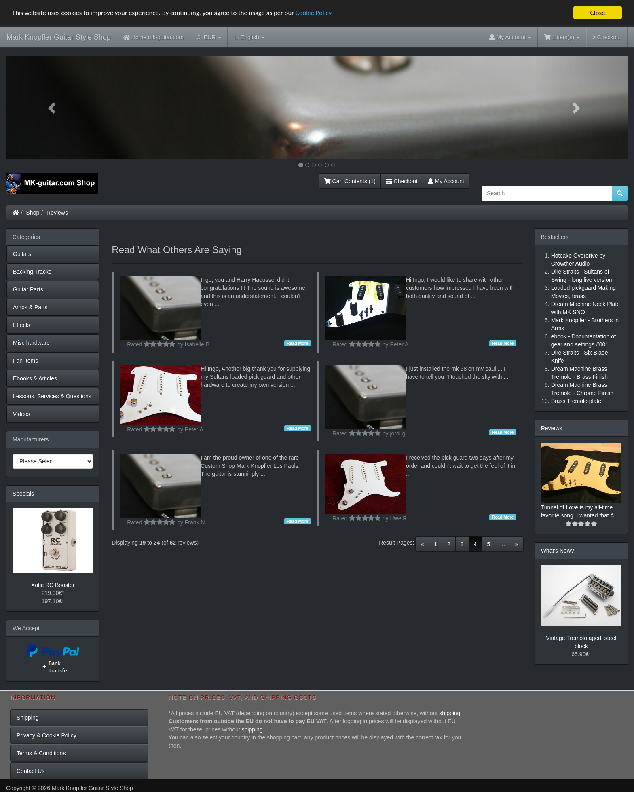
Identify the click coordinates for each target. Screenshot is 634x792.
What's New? (557, 550)
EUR (209, 37)
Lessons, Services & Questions (52, 396)
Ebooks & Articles (35, 378)
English (249, 37)
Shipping (28, 717)
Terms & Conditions (41, 753)
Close (597, 12)
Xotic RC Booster (52, 585)
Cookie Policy (319, 13)
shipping (449, 713)
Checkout (607, 37)
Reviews (57, 212)
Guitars (22, 254)
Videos (21, 414)
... (502, 544)
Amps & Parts (30, 307)
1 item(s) (562, 37)
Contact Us (30, 771)
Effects (21, 325)
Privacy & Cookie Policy (46, 735)
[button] (52, 107)
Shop (33, 212)
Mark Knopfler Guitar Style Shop (58, 37)
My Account (446, 181)
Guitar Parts (28, 289)
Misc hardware (31, 343)
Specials (23, 493)
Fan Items (25, 360)
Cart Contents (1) (350, 181)
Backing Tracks (32, 271)
